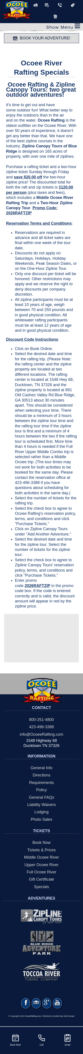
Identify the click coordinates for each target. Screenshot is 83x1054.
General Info (41, 768)
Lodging (41, 812)
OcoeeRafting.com (33, 1018)
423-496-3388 (41, 727)
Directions (41, 775)
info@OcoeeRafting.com (41, 734)
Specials (41, 887)
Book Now (41, 842)
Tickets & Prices (41, 850)
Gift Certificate (41, 879)
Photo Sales (41, 819)
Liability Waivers (41, 804)
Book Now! (15, 1040)
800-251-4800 (41, 719)
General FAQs (41, 797)
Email (67, 1040)
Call (41, 1040)
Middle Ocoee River (41, 857)
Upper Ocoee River (41, 865)
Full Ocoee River (41, 872)
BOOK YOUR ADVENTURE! (41, 38)
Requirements (41, 782)
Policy (41, 790)
